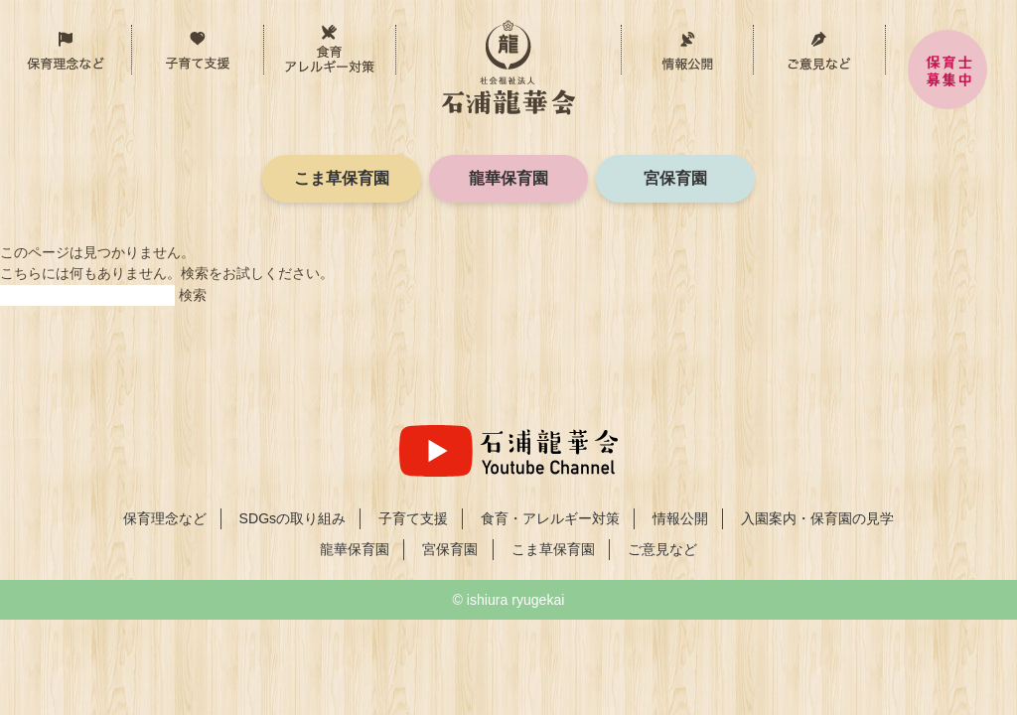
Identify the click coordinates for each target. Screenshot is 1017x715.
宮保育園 (675, 178)
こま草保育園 (341, 178)
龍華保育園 (508, 178)
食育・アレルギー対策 (395, 40)
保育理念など (131, 40)
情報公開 (687, 49)
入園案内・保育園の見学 (817, 518)
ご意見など (819, 49)
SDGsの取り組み (293, 518)
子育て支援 (263, 40)
